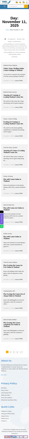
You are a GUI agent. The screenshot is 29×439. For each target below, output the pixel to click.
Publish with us (5, 418)
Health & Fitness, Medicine (10, 65)
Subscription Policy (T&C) (8, 413)
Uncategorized (11, 39)
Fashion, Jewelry (7, 233)
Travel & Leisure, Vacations (10, 147)
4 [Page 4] (17, 352)
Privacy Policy (4, 390)
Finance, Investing (8, 176)
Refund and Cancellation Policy (9, 400)
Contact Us (4, 421)
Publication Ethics (5, 395)
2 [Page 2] (10, 352)
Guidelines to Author (6, 411)
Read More (4, 375)
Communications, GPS (9, 291)
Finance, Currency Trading (10, 118)
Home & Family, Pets (8, 205)
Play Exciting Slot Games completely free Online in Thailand (11, 324)
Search (26, 6)
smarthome (14, 56)
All (5, 39)
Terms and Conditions (6, 397)
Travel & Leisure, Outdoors (10, 262)
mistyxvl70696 (19, 80)
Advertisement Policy (6, 392)
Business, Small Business (14, 41)
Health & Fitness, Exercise (10, 92)
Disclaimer (4, 388)
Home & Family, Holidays (10, 319)
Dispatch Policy (5, 416)
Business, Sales (21, 39)
